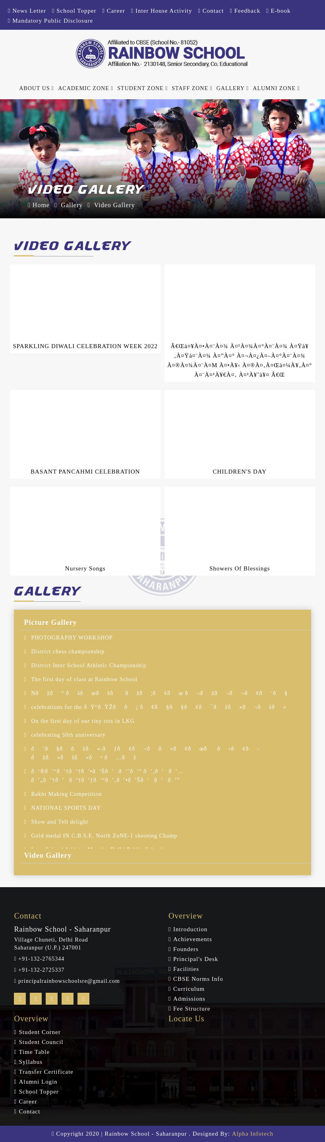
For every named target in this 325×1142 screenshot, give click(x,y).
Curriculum (189, 989)
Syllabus (31, 1062)
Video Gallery (114, 205)
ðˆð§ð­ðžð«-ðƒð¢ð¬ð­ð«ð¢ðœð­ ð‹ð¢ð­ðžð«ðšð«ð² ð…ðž (145, 753)
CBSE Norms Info (198, 979)
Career (114, 11)
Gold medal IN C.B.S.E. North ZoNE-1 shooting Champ (104, 836)
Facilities (186, 969)
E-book (278, 11)
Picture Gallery (50, 622)
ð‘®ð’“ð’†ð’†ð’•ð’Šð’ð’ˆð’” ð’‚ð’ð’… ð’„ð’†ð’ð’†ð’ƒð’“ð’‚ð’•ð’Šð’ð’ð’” (107, 775)
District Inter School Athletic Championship (88, 665)
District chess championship (67, 652)
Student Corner (39, 1032)
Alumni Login (38, 1081)
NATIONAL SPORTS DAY (66, 808)
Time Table (34, 1052)
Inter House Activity (161, 11)
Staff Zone (192, 88)
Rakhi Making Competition (66, 794)
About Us (36, 88)
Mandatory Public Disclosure (50, 20)
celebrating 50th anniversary (68, 735)
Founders (186, 949)
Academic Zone (85, 88)
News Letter (27, 11)
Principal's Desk (195, 959)
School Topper (74, 11)
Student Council (41, 1042)
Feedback (245, 11)
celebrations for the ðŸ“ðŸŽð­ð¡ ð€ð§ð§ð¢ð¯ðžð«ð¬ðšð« (158, 707)
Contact (211, 11)
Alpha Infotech (252, 1133)
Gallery (233, 88)
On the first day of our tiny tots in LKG (82, 721)
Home (39, 205)
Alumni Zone (276, 88)
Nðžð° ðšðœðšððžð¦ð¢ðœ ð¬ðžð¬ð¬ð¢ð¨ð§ (159, 693)
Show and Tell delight (59, 822)
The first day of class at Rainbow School (84, 679)
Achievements (192, 939)
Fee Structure (191, 1008)
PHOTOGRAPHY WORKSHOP (71, 638)
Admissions (189, 999)
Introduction (190, 929)
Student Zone (142, 88)
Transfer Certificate (46, 1072)
